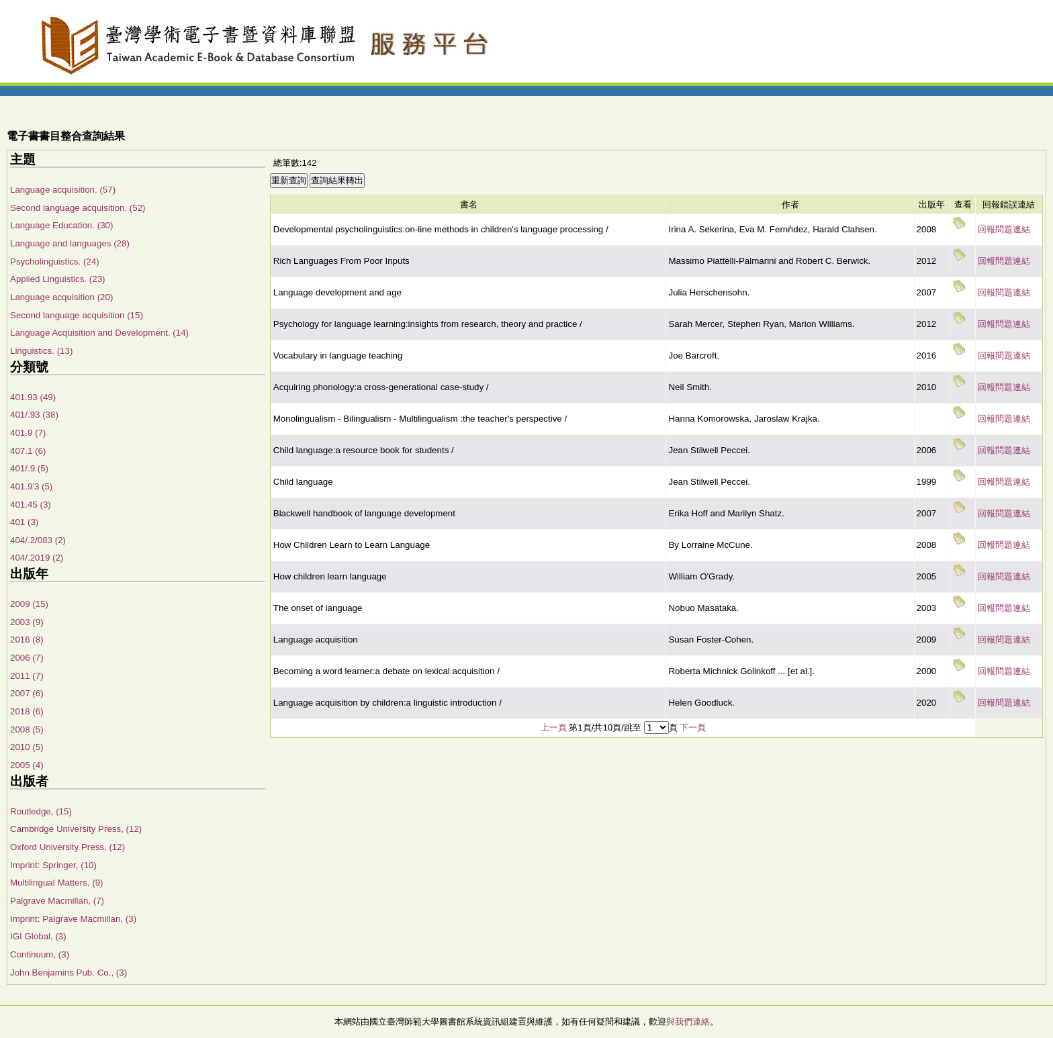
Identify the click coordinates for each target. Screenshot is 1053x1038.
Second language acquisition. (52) (78, 208)
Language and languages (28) (70, 243)
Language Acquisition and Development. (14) (99, 333)
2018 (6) (27, 711)
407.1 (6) (28, 451)
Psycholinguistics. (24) (54, 261)
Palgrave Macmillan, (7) (57, 901)
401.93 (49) (33, 397)
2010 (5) (27, 747)
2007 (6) (27, 693)
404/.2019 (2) (36, 558)
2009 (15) (29, 604)
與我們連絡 (688, 1022)
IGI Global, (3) (38, 936)
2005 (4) (27, 765)
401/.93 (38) (34, 415)
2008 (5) (27, 729)
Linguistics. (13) (41, 351)
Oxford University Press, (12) (67, 847)
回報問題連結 (1004, 229)
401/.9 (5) (29, 468)
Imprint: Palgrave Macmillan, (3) (73, 919)
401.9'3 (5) (31, 486)
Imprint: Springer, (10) (53, 865)
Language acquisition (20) (61, 297)
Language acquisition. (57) (63, 190)
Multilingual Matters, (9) (56, 883)
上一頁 (554, 727)
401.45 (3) (30, 505)
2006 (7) (27, 658)
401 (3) (24, 522)
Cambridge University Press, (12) (76, 829)
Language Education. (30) (61, 225)
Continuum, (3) (39, 954)
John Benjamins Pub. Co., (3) (68, 973)
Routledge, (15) (41, 811)
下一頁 (693, 727)
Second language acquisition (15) (76, 315)
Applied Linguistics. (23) (57, 279)
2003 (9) (27, 622)
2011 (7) (27, 676)
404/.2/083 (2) (38, 540)
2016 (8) (27, 639)
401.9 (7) (28, 433)
